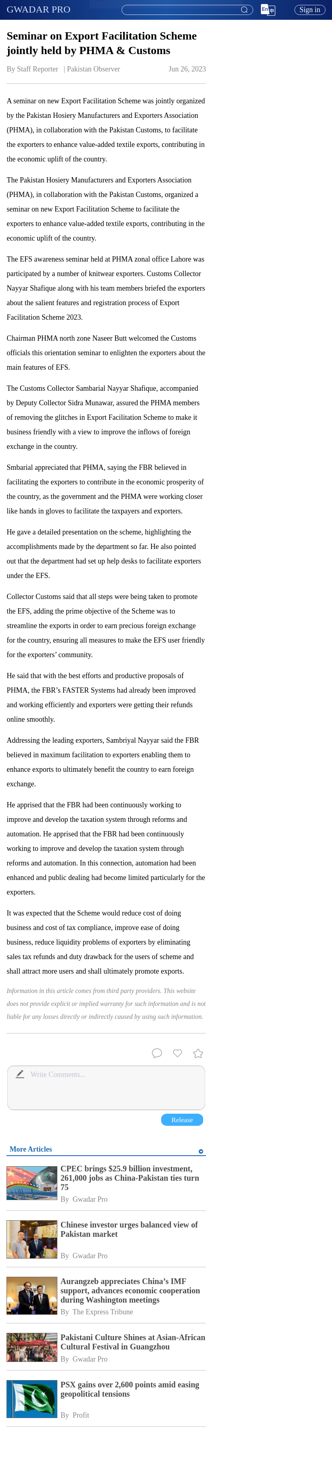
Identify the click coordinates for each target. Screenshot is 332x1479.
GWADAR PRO (38, 9)
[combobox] (187, 10)
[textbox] (187, 10)
